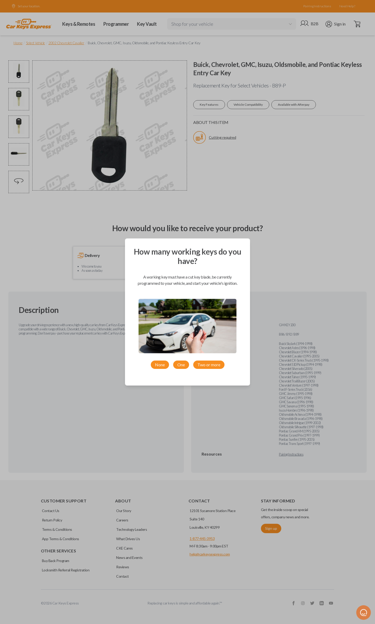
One (181, 364)
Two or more (208, 364)
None (160, 364)
